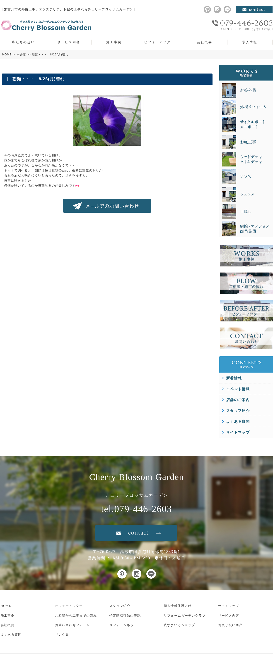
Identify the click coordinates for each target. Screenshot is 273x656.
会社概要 (204, 42)
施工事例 (113, 42)
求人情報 (249, 42)
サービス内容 (68, 42)
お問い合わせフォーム (72, 625)
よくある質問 (238, 421)
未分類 (21, 54)
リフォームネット (123, 625)
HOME (7, 54)
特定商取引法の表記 (125, 615)
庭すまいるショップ (179, 625)
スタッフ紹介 (238, 411)
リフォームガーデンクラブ (185, 615)
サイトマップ (238, 432)
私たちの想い (23, 42)
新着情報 (234, 378)
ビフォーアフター (159, 42)
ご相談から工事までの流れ (76, 615)
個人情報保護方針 (178, 606)
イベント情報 (238, 389)
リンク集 (62, 634)
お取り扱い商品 (230, 625)
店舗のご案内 (238, 400)
